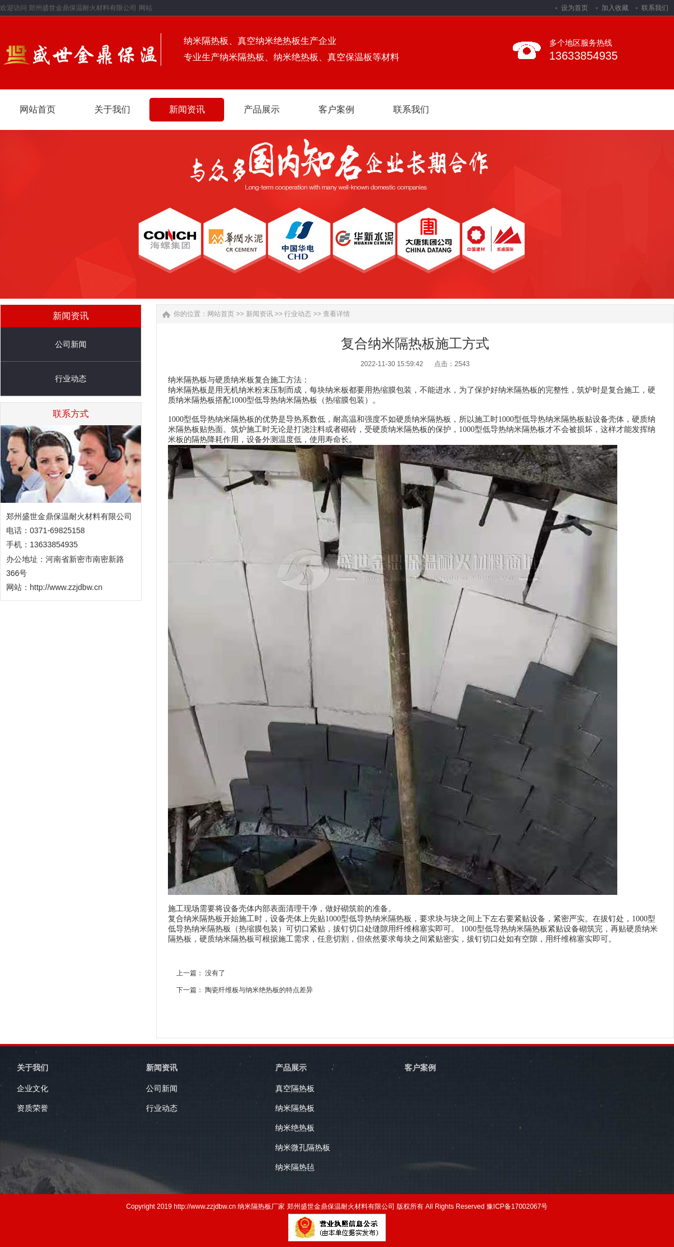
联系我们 (654, 8)
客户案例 (420, 1067)
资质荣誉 (32, 1108)
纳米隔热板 (187, 380)
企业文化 (32, 1088)
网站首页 (220, 314)
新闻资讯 (259, 314)
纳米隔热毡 (295, 1167)
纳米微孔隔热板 (302, 1147)
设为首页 (574, 8)
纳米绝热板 (295, 1127)
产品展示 (291, 1067)
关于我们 (32, 1067)
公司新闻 (70, 344)
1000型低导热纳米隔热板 (211, 419)
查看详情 (336, 314)
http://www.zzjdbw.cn (66, 587)
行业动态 (70, 378)
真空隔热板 (295, 1088)
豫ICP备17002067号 (517, 1206)
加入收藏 (615, 8)
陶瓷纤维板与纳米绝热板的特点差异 (259, 990)
